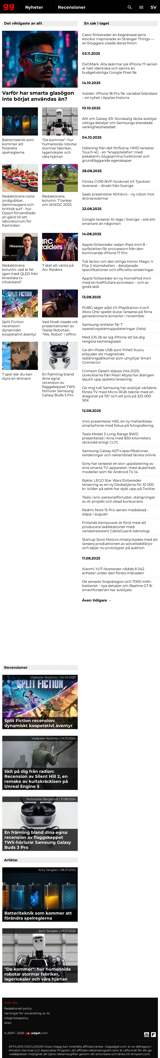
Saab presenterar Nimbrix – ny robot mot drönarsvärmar (118, 196)
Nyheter (34, 7)
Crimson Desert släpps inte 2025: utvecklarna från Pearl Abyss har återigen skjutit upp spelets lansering (118, 375)
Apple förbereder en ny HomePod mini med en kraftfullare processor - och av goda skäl (116, 282)
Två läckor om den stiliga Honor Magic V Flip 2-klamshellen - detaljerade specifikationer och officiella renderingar (118, 265)
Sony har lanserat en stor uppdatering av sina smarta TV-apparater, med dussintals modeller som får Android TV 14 (118, 467)
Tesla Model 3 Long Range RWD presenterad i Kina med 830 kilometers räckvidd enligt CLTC (116, 438)
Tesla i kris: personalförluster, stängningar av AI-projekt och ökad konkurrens (118, 499)
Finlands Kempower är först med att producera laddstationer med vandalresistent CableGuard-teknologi (116, 527)
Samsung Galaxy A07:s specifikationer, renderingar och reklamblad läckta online (119, 453)
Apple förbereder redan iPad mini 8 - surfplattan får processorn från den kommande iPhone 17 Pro (114, 248)
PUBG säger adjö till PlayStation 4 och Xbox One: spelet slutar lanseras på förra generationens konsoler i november (117, 312)
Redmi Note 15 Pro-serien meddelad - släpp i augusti (115, 512)
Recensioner (72, 7)
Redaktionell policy (18, 1008)
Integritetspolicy (16, 1018)
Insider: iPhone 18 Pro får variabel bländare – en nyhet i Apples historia (119, 95)
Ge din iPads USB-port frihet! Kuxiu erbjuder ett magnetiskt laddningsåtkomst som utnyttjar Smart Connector (116, 356)
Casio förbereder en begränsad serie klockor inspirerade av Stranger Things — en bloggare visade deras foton (118, 39)
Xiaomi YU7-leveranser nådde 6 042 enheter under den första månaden (113, 571)
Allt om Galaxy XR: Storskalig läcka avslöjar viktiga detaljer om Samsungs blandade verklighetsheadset (119, 123)
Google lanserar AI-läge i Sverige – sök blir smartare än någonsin (119, 221)
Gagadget (9, 6)
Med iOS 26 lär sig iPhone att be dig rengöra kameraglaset (113, 339)
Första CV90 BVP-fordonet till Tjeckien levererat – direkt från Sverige (116, 183)
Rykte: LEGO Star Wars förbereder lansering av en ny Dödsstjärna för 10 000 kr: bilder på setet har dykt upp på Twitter (118, 484)
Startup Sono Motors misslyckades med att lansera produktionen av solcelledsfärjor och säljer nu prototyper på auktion (120, 543)
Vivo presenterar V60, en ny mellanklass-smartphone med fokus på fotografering (118, 423)
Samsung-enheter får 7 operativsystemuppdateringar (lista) (114, 326)
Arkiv (8, 1023)
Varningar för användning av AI (27, 1013)
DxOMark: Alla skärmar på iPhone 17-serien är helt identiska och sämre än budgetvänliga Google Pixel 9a (119, 68)
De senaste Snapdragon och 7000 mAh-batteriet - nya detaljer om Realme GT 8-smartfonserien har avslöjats (117, 585)
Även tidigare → (97, 600)
